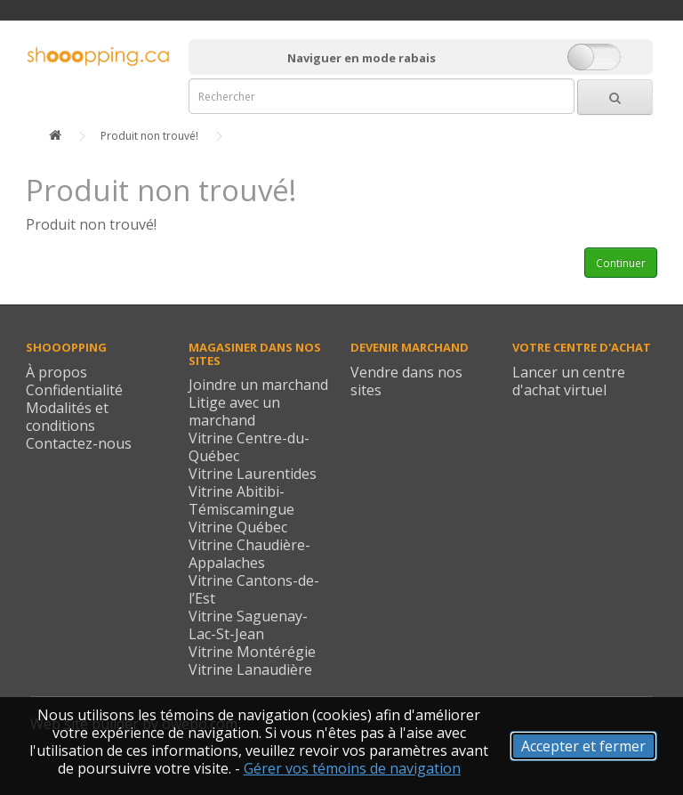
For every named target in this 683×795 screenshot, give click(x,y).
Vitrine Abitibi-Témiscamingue (241, 500)
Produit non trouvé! (149, 135)
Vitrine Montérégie (252, 651)
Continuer (621, 263)
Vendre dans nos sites (406, 381)
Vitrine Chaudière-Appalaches (249, 553)
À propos (56, 372)
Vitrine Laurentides (253, 473)
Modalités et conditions (67, 416)
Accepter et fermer (583, 746)
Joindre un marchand (258, 384)
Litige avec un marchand (234, 411)
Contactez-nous (79, 443)
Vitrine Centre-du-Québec (249, 447)
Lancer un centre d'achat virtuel (568, 381)
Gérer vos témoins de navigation (352, 768)
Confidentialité (74, 390)
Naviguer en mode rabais (361, 58)
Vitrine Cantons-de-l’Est (254, 589)
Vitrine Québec (238, 527)
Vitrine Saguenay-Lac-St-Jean (248, 625)
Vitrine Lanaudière (250, 669)
